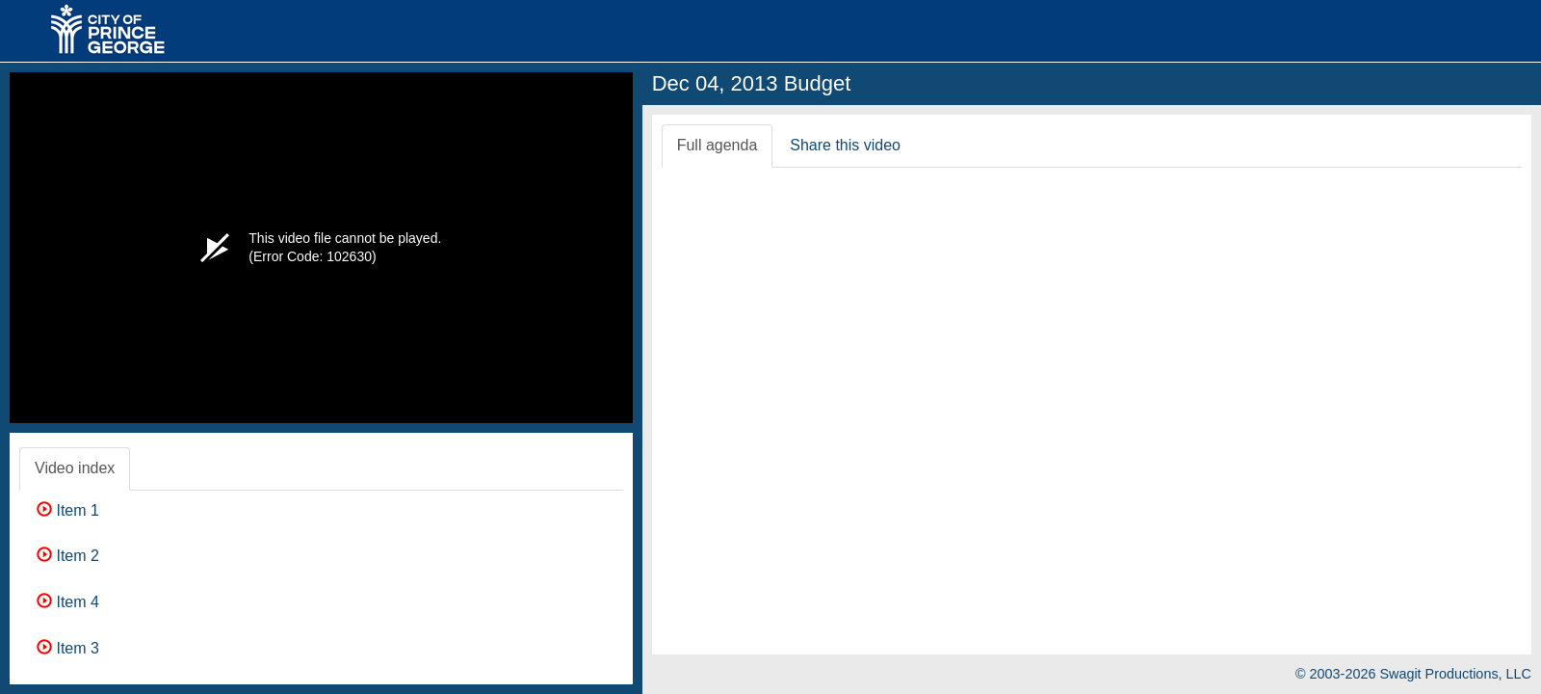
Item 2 (68, 555)
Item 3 (68, 648)
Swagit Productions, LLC (1455, 673)
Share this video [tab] (845, 145)
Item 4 (68, 602)
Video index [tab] (75, 468)
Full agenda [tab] (717, 145)
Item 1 (68, 510)
